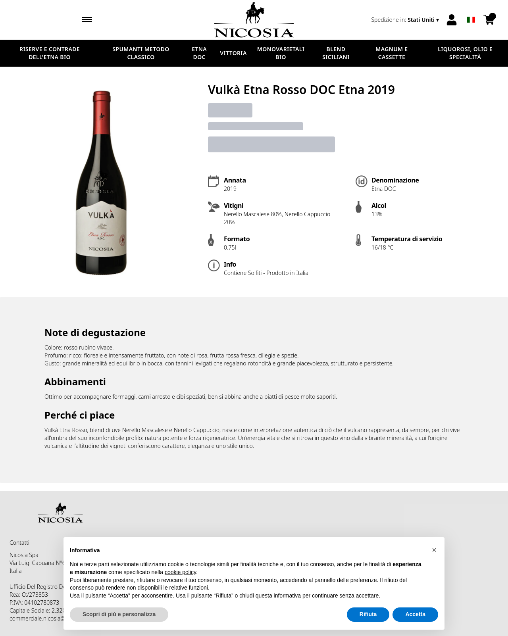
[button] (434, 550)
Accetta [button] (415, 614)
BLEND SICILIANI (336, 53)
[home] (253, 20)
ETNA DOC (199, 53)
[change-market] (405, 20)
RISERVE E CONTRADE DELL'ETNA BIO (49, 53)
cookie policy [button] (180, 572)
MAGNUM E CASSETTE (391, 53)
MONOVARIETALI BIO (280, 53)
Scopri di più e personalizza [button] (119, 614)
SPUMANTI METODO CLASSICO (141, 53)
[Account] (451, 19)
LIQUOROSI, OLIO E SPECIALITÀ (465, 53)
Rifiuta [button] (368, 614)
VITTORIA (233, 53)
